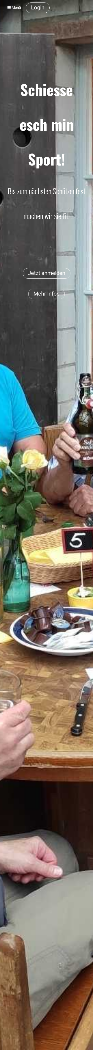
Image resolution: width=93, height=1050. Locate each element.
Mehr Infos (46, 294)
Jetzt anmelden (46, 273)
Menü (14, 7)
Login (37, 7)
